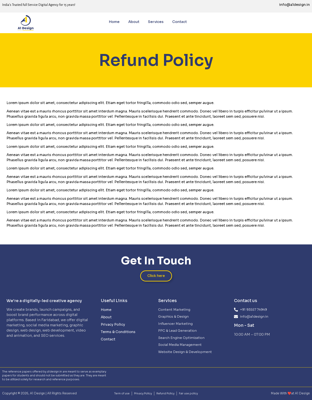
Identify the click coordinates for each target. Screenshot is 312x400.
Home (114, 22)
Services (156, 22)
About (133, 22)
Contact (179, 22)
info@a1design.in (294, 4)
